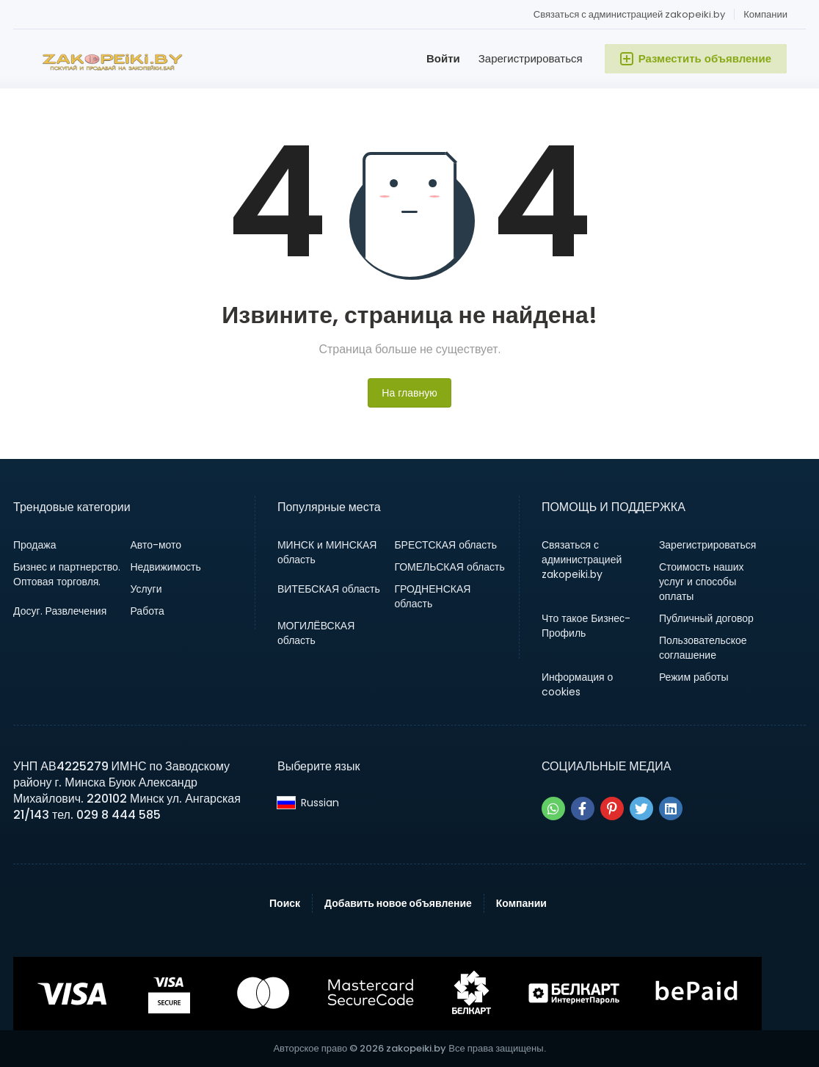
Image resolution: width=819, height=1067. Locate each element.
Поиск (284, 903)
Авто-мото (155, 545)
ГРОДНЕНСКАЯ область (432, 596)
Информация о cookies (578, 684)
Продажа (34, 545)
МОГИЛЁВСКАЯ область (315, 633)
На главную (409, 393)
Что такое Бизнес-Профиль (586, 625)
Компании (765, 14)
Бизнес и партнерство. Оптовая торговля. (66, 574)
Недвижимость (165, 567)
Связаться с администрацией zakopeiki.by (629, 14)
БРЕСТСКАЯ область (445, 545)
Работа (147, 611)
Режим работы (694, 677)
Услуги (145, 589)
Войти (443, 58)
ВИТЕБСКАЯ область (328, 589)
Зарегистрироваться (530, 58)
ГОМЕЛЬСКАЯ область (449, 567)
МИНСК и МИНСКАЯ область (326, 552)
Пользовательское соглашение (703, 647)
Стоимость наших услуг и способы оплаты (701, 582)
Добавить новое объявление (398, 903)
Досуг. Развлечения (59, 611)
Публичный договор (706, 618)
